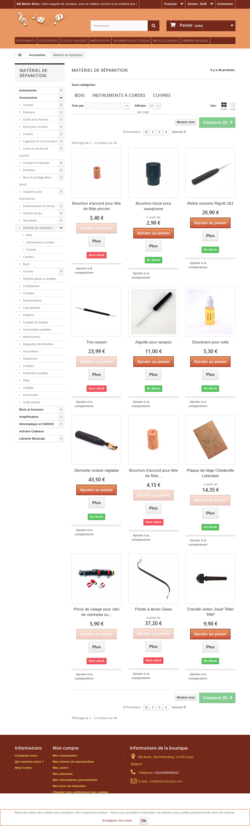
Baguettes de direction (38, 344)
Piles (26, 380)
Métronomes (31, 337)
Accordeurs (30, 351)
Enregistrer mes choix (117, 820)
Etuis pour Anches (35, 126)
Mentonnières (32, 300)
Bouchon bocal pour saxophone (153, 206)
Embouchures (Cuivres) (38, 206)
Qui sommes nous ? (29, 761)
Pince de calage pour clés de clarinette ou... (96, 612)
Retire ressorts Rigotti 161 (210, 203)
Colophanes (30, 286)
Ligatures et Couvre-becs (39, 141)
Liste (232, 106)
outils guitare (31, 402)
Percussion (30, 395)
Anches (27, 105)
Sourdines (29, 220)
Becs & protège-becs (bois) (35, 181)
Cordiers (28, 293)
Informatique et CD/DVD (131, 41)
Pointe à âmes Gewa (153, 609)
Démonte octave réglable (96, 470)
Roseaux (28, 112)
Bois (28, 235)
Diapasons (30, 358)
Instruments (26, 41)
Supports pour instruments (30, 195)
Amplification (100, 41)
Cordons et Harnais (36, 163)
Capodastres (31, 307)
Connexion (225, 4)
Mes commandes (65, 755)
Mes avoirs (60, 767)
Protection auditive (35, 373)
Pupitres (28, 315)
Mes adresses (63, 774)
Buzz (26, 264)
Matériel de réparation (37, 228)
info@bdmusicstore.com (166, 781)
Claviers (28, 257)
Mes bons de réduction (69, 786)
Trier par (78, 105)
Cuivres (31, 249)
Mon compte (66, 748)
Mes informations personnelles (75, 780)
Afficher (140, 105)
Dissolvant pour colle (210, 342)
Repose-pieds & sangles (39, 278)
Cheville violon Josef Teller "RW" (210, 612)
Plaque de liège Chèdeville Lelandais (210, 473)
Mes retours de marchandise (73, 761)
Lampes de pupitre (35, 322)
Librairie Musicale (195, 41)
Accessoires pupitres (36, 329)
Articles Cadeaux (166, 41)
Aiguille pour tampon (153, 342)
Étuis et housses (73, 41)
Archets (28, 271)
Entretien (28, 170)
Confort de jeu (32, 213)
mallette (28, 387)
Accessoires (48, 41)
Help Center (23, 767)
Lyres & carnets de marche (34, 152)
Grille (224, 106)
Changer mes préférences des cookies (80, 792)
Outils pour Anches (35, 119)
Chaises (28, 366)
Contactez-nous (26, 755)
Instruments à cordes (40, 242)
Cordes (27, 134)
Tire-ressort (96, 342)
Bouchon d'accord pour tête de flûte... (153, 473)
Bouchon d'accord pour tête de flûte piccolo (96, 206)
